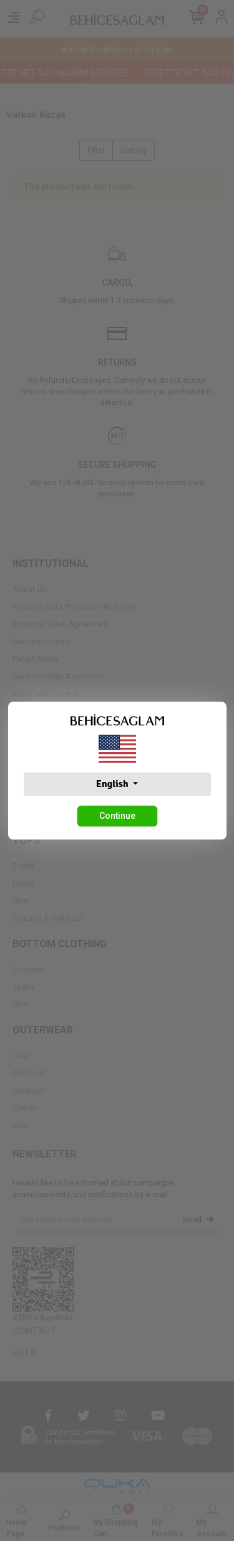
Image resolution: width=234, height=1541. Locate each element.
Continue (117, 816)
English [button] (113, 784)
